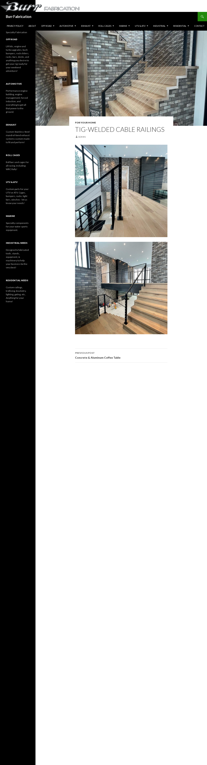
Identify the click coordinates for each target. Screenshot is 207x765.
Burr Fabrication (18, 16)
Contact (199, 26)
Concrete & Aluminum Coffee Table (121, 355)
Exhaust (86, 26)
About (32, 26)
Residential (179, 26)
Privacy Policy (15, 26)
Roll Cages (104, 26)
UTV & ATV (140, 26)
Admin (82, 136)
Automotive (66, 26)
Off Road (46, 26)
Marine (123, 26)
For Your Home (85, 122)
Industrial (159, 26)
